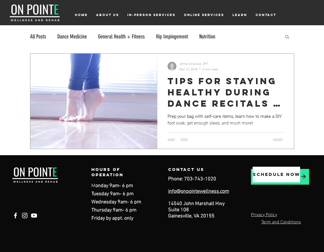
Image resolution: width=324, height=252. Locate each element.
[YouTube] (34, 215)
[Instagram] (24, 215)
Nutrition (207, 36)
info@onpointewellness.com (198, 191)
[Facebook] (15, 215)
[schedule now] (276, 174)
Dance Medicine (72, 36)
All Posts (38, 36)
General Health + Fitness (121, 36)
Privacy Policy (264, 215)
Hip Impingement (172, 36)
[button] (107, 15)
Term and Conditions (281, 222)
